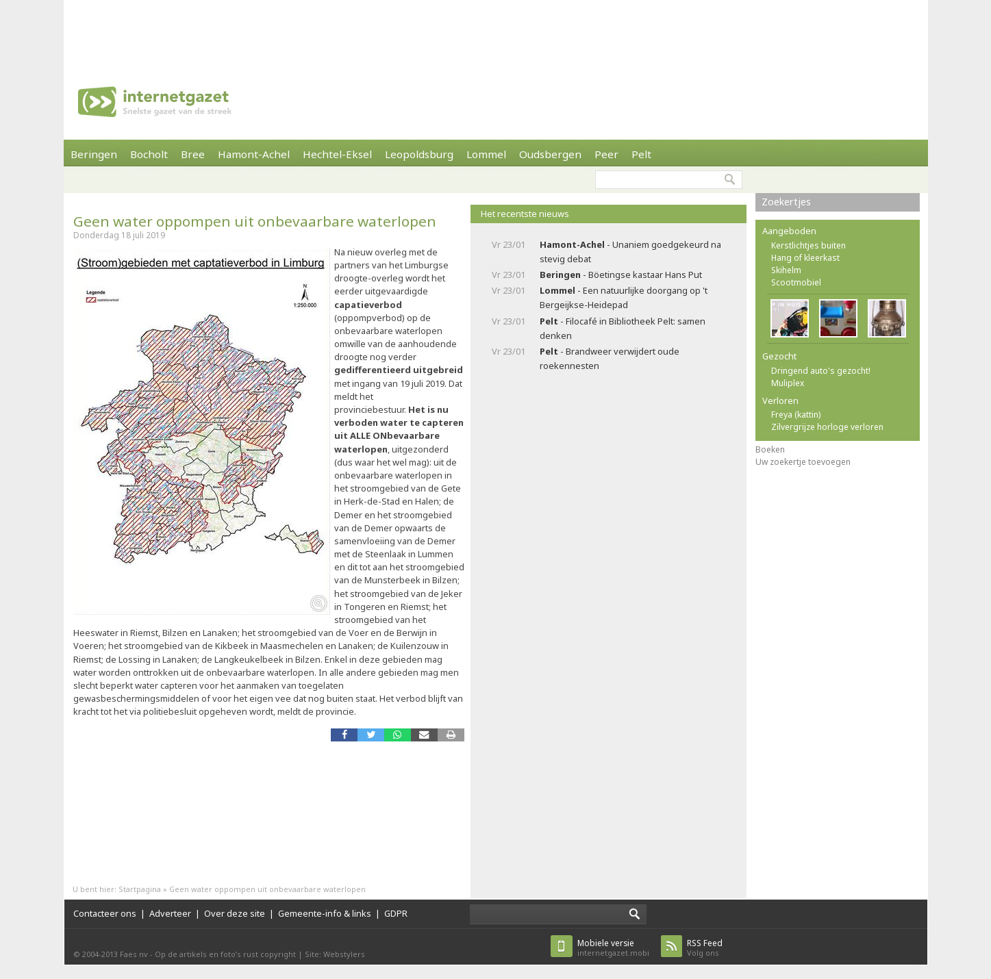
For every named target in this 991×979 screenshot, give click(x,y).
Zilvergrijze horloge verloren (827, 427)
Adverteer (170, 913)
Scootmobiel (796, 282)
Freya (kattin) (795, 414)
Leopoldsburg (419, 154)
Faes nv (134, 954)
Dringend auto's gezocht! (820, 371)
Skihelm (786, 270)
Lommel (486, 154)
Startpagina (139, 889)
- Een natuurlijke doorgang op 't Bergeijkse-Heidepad (623, 297)
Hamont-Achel (254, 154)
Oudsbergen (550, 154)
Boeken (770, 449)
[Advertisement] (496, 31)
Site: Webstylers (335, 954)
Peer (606, 154)
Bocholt (149, 154)
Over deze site (234, 913)
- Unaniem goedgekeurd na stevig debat (630, 251)
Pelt (641, 154)
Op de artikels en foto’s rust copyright (225, 954)
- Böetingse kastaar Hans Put (621, 274)
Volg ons (705, 948)
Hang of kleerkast (805, 258)
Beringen (94, 154)
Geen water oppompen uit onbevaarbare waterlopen (254, 221)
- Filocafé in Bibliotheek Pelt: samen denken (622, 328)
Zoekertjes (786, 201)
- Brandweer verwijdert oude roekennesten (609, 358)
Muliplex (787, 383)
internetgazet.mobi (613, 948)
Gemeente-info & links (324, 913)
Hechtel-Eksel (337, 154)
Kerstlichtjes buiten (808, 245)
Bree (193, 154)
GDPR (395, 913)
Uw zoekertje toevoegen (803, 462)
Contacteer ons (104, 913)
